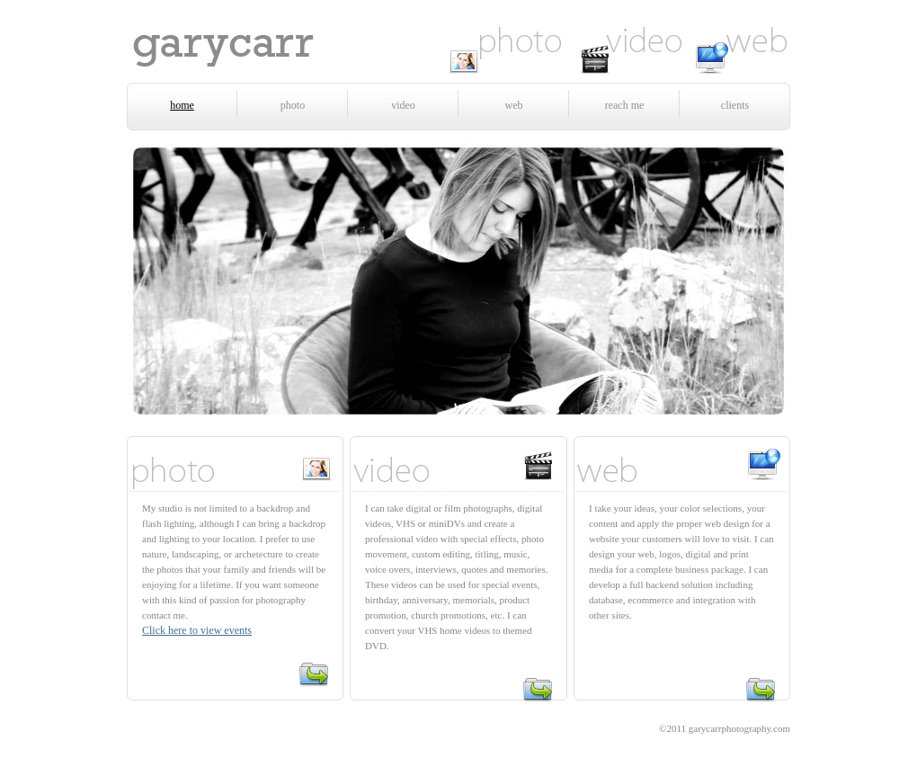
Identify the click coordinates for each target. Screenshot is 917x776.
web (514, 105)
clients (735, 105)
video (403, 105)
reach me (625, 105)
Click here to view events (197, 630)
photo (292, 105)
